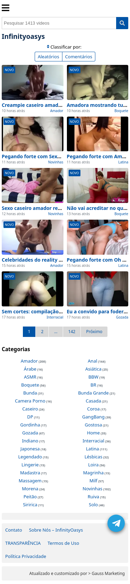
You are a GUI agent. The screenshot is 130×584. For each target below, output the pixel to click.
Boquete (121, 110)
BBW (93, 377)
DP (30, 417)
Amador (56, 110)
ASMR (30, 377)
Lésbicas (93, 457)
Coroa (93, 409)
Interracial (54, 317)
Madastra (30, 472)
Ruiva (93, 496)
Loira (93, 465)
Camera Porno (30, 401)
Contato (13, 530)
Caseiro (30, 409)
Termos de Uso (63, 543)
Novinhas (55, 162)
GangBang (93, 417)
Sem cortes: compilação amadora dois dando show (62, 311)
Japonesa (30, 449)
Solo (93, 504)
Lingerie (30, 465)
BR (93, 385)
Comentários (78, 56)
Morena (30, 488)
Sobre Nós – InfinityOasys (56, 530)
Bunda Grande (93, 393)
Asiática (93, 369)
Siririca (30, 504)
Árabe (30, 369)
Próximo (94, 332)
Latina (123, 162)
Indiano (30, 441)
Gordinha (30, 425)
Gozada (122, 317)
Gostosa (93, 425)
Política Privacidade (25, 556)
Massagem (30, 480)
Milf (93, 480)
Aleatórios (48, 56)
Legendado (30, 457)
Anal (92, 361)
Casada (93, 401)
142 (72, 332)
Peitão (30, 496)
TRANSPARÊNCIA (23, 543)
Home (93, 433)
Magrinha (93, 472)
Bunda (30, 393)
